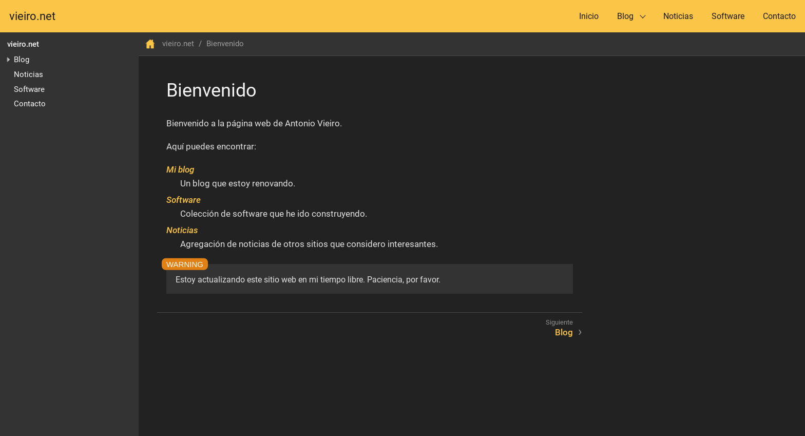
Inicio (589, 16)
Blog (625, 16)
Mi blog (180, 169)
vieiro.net (32, 16)
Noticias (678, 16)
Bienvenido (225, 43)
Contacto (779, 16)
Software (728, 16)
